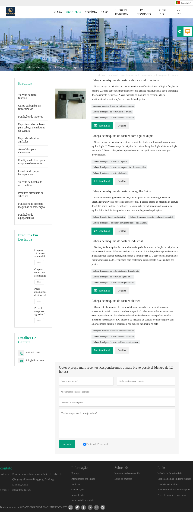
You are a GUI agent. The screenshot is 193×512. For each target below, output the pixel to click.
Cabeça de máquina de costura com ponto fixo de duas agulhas (119, 167)
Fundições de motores (30, 116)
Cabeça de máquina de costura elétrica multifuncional (125, 80)
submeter (66, 444)
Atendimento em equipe (83, 479)
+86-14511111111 (35, 352)
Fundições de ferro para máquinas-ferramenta (31, 162)
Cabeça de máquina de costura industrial (110, 173)
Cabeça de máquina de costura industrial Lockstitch (151, 217)
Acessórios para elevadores (27, 151)
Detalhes (122, 125)
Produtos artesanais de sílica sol (30, 194)
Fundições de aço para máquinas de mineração (31, 205)
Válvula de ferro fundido (27, 96)
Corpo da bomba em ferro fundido (29, 107)
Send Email (102, 125)
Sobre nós (162, 12)
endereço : (5, 474)
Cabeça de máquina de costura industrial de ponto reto (116, 271)
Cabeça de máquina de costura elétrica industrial (113, 117)
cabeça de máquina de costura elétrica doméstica (113, 106)
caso (104, 12)
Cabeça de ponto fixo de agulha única (109, 217)
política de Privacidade (82, 500)
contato (6, 468)
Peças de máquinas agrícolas (28, 140)
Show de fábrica (121, 12)
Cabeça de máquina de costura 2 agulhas (110, 161)
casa (58, 12)
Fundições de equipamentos (26, 216)
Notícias (75, 484)
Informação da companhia (127, 473)
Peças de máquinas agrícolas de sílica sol (40, 311)
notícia (91, 12)
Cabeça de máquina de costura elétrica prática (112, 112)
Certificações (77, 489)
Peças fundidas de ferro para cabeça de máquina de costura (31, 127)
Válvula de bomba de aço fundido (30, 183)
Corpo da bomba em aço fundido (40, 272)
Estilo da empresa (123, 479)
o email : (4, 490)
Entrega (75, 473)
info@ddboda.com (35, 360)
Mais (39, 262)
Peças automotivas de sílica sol (40, 291)
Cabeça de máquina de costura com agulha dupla (122, 136)
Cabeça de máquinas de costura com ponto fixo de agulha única (120, 223)
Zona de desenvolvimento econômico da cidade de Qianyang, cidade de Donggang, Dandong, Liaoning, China (37, 479)
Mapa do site (77, 495)
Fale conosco (144, 12)
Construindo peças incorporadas (28, 173)
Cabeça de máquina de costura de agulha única (121, 191)
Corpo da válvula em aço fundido (40, 253)
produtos (73, 12)
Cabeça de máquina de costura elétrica (115, 301)
